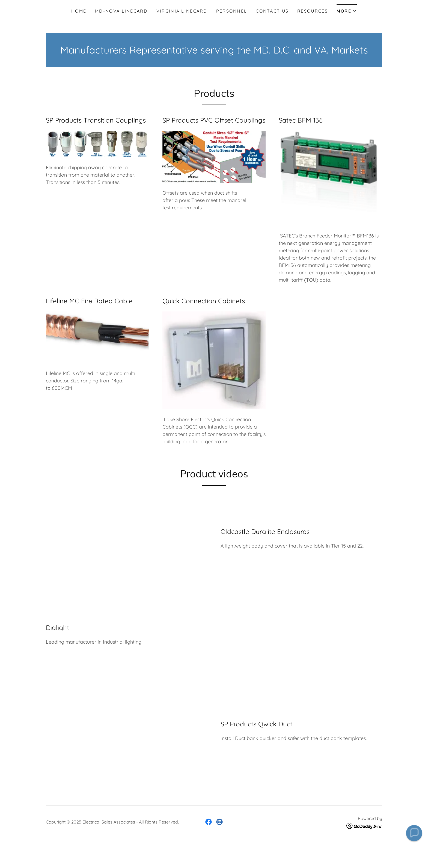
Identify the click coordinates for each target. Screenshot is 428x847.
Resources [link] (312, 11)
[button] (347, 9)
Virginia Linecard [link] (181, 11)
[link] (208, 821)
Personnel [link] (231, 11)
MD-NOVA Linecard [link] (121, 11)
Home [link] (78, 11)
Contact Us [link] (272, 11)
